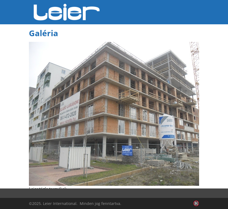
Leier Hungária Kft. (67, 12)
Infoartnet (196, 203)
